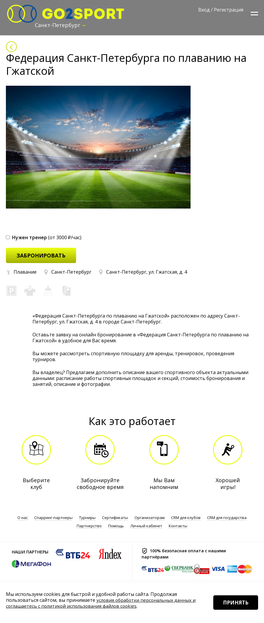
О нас (22, 517)
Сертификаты (115, 517)
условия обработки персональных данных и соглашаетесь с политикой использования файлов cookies (102, 603)
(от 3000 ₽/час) (43, 238)
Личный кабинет (146, 525)
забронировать (41, 255)
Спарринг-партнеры (53, 517)
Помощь (116, 525)
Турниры (87, 517)
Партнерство (89, 525)
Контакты (178, 525)
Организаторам (150, 517)
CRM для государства (227, 517)
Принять (233, 608)
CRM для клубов (186, 517)
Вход (204, 9)
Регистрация (228, 9)
